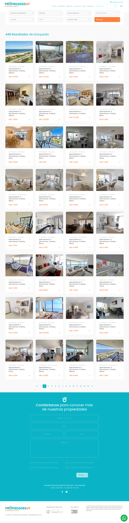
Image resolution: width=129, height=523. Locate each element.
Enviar (83, 476)
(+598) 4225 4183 (57, 489)
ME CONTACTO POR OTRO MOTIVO (81, 469)
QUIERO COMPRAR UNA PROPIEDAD (46, 469)
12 (81, 387)
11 (77, 387)
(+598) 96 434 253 (72, 489)
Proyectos (77, 6)
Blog (83, 6)
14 (88, 387)
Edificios (69, 6)
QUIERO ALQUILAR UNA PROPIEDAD (46, 464)
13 (84, 387)
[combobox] (22, 14)
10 (73, 387)
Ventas (53, 6)
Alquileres (61, 6)
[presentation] (47, 477)
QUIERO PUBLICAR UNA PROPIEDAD (81, 464)
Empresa (90, 6)
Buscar (107, 21)
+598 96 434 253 (116, 2)
